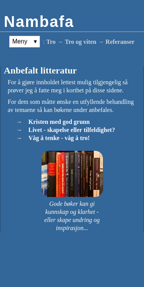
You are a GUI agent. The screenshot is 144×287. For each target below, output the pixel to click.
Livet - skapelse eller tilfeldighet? (71, 130)
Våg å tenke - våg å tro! (59, 138)
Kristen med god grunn (59, 121)
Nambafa (39, 21)
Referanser (120, 41)
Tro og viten (80, 41)
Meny (19, 41)
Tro (50, 41)
